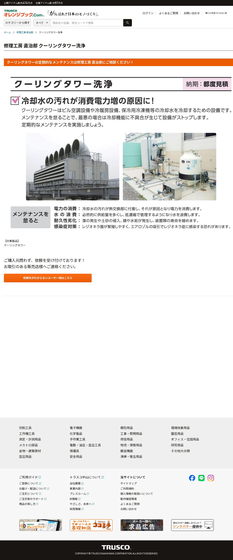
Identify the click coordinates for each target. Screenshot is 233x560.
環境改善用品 (180, 428)
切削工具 (25, 428)
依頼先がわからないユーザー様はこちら (47, 278)
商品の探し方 (27, 504)
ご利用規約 (127, 488)
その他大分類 (180, 451)
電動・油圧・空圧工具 (85, 445)
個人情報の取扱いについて (136, 493)
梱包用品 (126, 428)
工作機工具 (27, 434)
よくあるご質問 (159, 13)
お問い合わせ (183, 13)
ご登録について (28, 483)
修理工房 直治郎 (25, 32)
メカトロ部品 (28, 445)
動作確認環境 (128, 499)
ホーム (7, 32)
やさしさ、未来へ (81, 504)
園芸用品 (177, 434)
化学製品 (76, 434)
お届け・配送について (32, 488)
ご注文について (28, 493)
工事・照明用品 (131, 434)
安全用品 (76, 456)
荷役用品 (126, 439)
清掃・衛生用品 (131, 456)
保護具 (74, 451)
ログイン (139, 13)
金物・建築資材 (30, 451)
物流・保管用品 (131, 445)
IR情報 (74, 499)
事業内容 (75, 488)
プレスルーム (78, 493)
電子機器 (76, 428)
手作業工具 (77, 439)
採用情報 (75, 509)
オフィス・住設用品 (185, 439)
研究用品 (177, 445)
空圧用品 (25, 456)
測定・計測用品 (30, 439)
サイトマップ (128, 483)
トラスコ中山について (85, 477)
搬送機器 (126, 451)
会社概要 (75, 483)
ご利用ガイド (28, 477)
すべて (40, 23)
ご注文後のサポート (31, 499)
